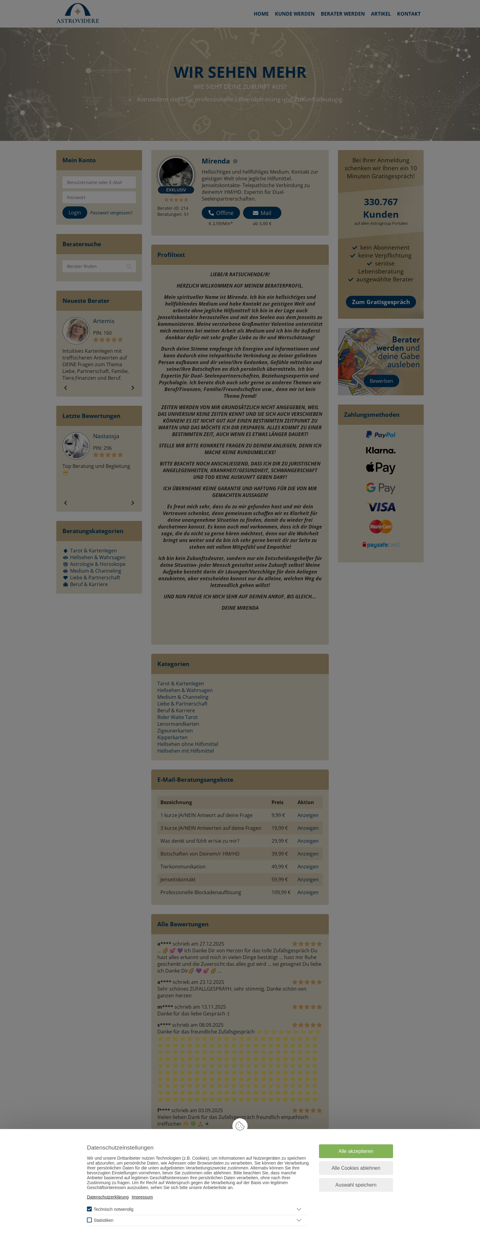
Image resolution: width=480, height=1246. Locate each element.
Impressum (142, 1197)
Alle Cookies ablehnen (356, 1168)
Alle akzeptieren (356, 1151)
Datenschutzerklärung (108, 1197)
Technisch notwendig (113, 1209)
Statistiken (104, 1220)
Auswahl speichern (356, 1185)
